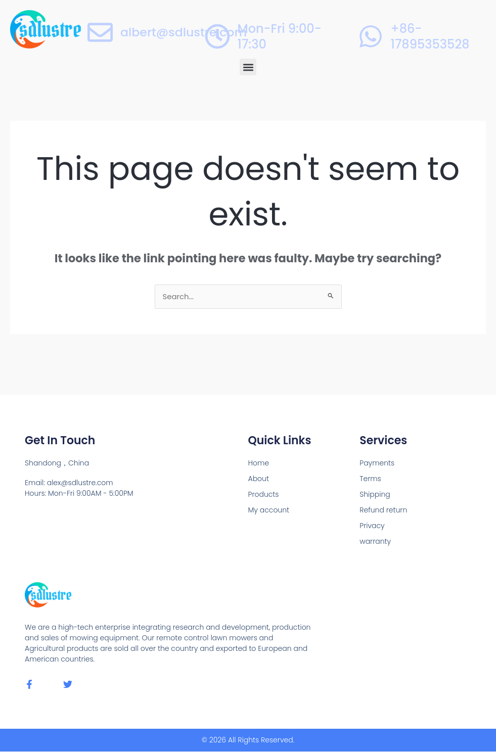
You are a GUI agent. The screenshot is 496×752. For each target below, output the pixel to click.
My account (269, 510)
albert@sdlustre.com (184, 32)
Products (263, 495)
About (258, 479)
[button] (248, 67)
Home (258, 463)
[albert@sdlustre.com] (100, 32)
